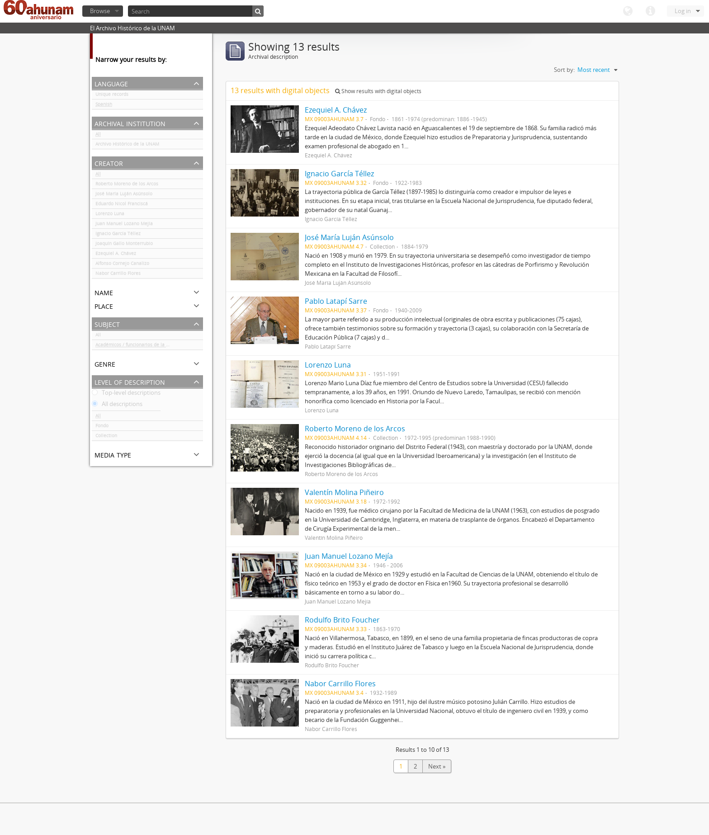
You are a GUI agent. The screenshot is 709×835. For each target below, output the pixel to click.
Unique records (111, 96)
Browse (100, 11)
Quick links (650, 11)
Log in (683, 11)
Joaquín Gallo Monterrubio (124, 245)
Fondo (102, 427)
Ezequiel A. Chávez (115, 255)
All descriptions (117, 405)
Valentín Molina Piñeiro (344, 492)
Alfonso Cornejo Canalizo (122, 265)
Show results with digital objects (378, 91)
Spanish (103, 106)
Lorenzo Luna (109, 215)
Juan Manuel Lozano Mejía (124, 225)
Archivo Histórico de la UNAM (127, 145)
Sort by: (564, 70)
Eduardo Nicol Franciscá (121, 205)
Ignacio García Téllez (118, 235)
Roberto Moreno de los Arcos (126, 185)
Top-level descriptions (126, 394)
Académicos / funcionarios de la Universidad (143, 346)
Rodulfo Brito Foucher (342, 620)
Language (627, 11)
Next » (436, 766)
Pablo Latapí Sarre (336, 301)
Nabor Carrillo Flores (118, 275)
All (98, 135)
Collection (106, 437)
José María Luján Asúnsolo (123, 195)
